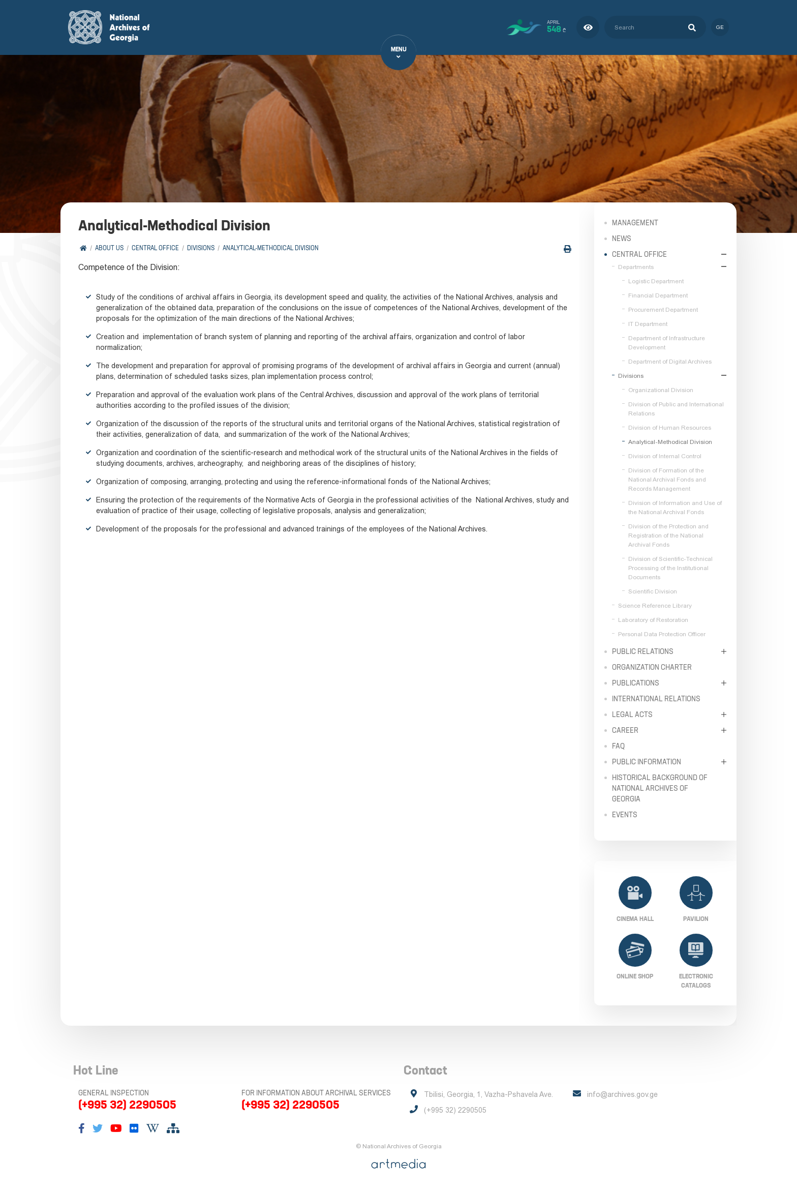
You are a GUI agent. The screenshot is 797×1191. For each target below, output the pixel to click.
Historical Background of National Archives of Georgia (660, 787)
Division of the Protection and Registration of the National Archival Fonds (668, 535)
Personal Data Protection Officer (662, 633)
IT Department (647, 323)
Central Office (155, 248)
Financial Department (658, 295)
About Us (109, 248)
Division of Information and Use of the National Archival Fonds (675, 507)
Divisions (200, 248)
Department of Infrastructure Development (666, 342)
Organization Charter (652, 666)
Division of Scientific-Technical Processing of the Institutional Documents (670, 567)
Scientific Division (652, 590)
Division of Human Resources (669, 427)
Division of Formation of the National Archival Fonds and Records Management (667, 479)
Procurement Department (663, 309)
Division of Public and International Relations (676, 408)
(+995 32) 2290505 (127, 1104)
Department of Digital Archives (670, 361)
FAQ (618, 745)
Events (624, 814)
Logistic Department (656, 280)
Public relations (642, 651)
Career (625, 729)
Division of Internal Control (664, 455)
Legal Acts (632, 714)
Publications (635, 682)
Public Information (646, 761)
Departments (636, 266)
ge (720, 27)
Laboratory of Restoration (653, 619)
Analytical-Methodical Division (271, 248)
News (621, 238)
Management (635, 222)
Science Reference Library (655, 605)
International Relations (656, 698)
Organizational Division (660, 389)
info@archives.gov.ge (622, 1094)
